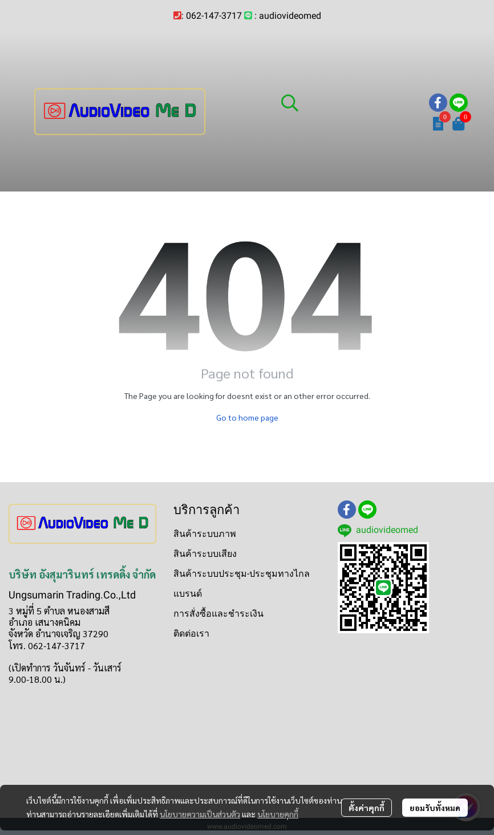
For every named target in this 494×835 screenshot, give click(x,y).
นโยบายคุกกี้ (277, 814)
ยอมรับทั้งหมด (435, 808)
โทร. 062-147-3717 (47, 645)
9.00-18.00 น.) (37, 679)
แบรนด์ (187, 593)
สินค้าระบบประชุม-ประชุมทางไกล (241, 573)
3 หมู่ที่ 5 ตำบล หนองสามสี (59, 611)
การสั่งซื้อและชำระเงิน (218, 613)
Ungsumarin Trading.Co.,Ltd (72, 595)
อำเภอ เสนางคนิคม (44, 622)
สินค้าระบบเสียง (205, 553)
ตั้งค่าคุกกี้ (366, 808)
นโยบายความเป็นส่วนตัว (200, 814)
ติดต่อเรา (191, 633)
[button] (349, 103)
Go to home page (247, 417)
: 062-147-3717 (211, 15)
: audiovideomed (287, 15)
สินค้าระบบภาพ (204, 533)
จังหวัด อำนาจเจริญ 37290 (58, 634)
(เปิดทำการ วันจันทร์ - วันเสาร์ (65, 668)
